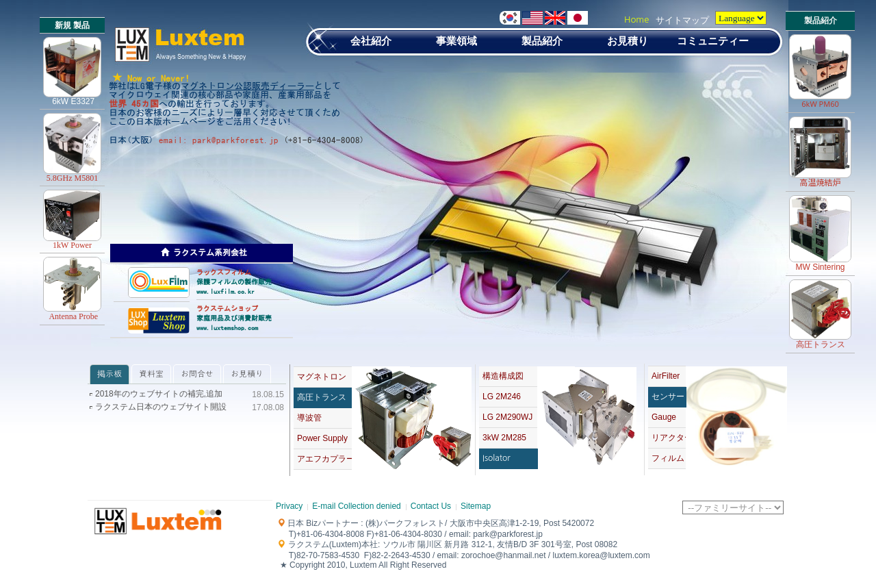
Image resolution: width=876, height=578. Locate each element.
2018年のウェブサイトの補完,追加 (158, 394)
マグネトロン (321, 376)
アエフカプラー (324, 459)
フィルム (668, 458)
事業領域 (456, 41)
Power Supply (322, 438)
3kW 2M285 (504, 437)
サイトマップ (682, 20)
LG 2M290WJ (507, 417)
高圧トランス (321, 397)
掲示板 (109, 374)
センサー (668, 396)
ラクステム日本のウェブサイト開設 (161, 407)
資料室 (151, 374)
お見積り (627, 41)
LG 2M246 (501, 396)
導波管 (309, 418)
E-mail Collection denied (356, 506)
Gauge (664, 417)
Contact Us (431, 506)
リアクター (669, 437)
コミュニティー (713, 41)
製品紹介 (542, 41)
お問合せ (197, 374)
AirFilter (666, 376)
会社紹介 (370, 41)
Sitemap (476, 506)
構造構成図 (503, 376)
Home (636, 19)
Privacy (289, 506)
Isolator (496, 458)
